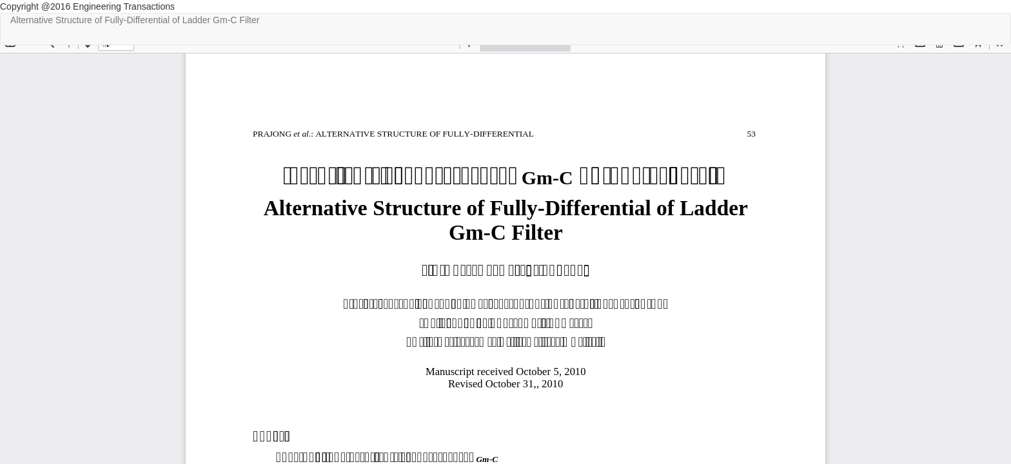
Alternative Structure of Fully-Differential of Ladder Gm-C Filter (134, 20)
